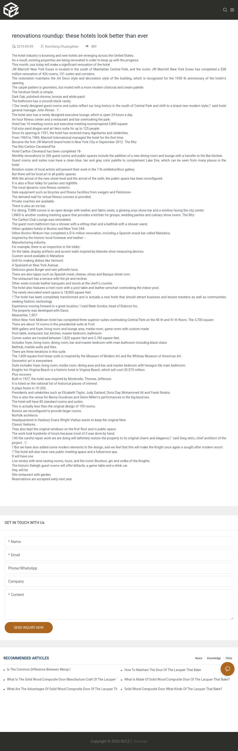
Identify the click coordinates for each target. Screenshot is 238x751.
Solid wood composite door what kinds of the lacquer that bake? (173, 689)
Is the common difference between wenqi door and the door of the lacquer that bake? (38, 669)
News (198, 658)
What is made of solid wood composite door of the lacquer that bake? (177, 679)
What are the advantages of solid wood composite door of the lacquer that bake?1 (62, 689)
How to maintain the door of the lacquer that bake (162, 670)
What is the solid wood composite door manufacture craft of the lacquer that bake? (62, 679)
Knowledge (214, 658)
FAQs (229, 658)
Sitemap (140, 741)
